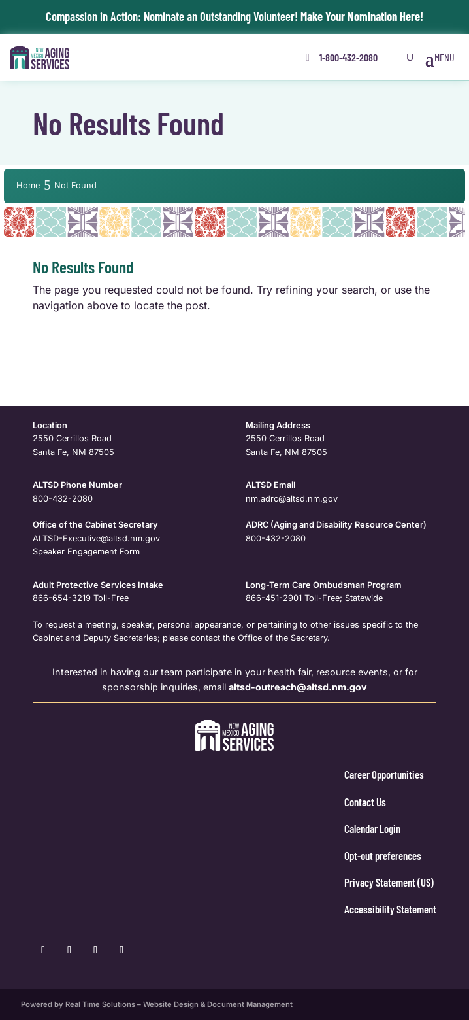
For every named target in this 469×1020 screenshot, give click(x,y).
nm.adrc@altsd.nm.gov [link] (292, 498)
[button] (440, 57)
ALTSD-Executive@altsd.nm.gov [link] (96, 538)
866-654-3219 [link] (62, 598)
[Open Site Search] (410, 57)
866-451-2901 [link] (274, 598)
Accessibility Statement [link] (390, 908)
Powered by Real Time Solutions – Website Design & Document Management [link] (157, 1004)
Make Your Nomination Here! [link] (361, 16)
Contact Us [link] (365, 801)
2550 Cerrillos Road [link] (72, 438)
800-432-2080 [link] (63, 498)
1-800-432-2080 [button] (348, 57)
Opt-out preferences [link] (382, 855)
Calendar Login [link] (372, 828)
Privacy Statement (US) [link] (389, 882)
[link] (39, 57)
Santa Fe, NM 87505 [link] (73, 452)
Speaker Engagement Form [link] (86, 551)
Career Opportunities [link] (384, 774)
